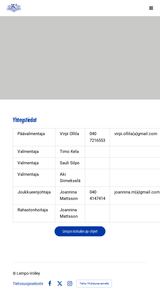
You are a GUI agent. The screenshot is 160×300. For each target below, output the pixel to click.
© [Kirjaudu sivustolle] (15, 273)
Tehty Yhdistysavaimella (94, 283)
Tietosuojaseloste (28, 284)
